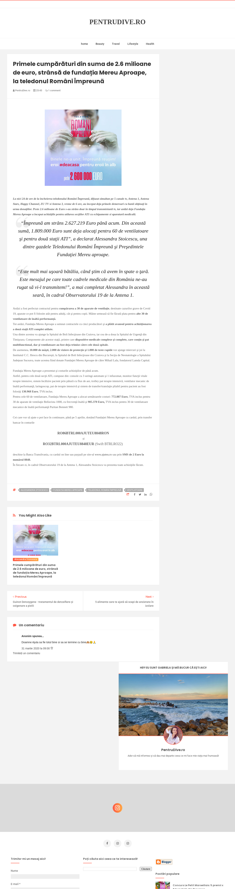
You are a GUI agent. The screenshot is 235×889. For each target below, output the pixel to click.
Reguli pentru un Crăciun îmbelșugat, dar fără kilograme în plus (198, 847)
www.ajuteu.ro (103, 454)
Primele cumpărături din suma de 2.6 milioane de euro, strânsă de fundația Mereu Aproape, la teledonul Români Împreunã (35, 570)
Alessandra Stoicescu (34, 490)
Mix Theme (149, 878)
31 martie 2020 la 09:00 (36, 648)
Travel (116, 43)
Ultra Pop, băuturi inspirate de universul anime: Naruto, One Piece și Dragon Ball (197, 829)
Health (150, 43)
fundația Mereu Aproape (68, 490)
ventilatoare (135, 490)
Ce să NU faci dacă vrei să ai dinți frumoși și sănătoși (195, 809)
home (84, 43)
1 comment (52, 90)
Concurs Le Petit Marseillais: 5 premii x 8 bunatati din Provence (198, 772)
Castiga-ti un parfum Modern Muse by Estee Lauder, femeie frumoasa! (197, 791)
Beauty (100, 43)
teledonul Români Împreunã (104, 490)
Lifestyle (132, 43)
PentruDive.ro (117, 22)
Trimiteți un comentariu (26, 653)
